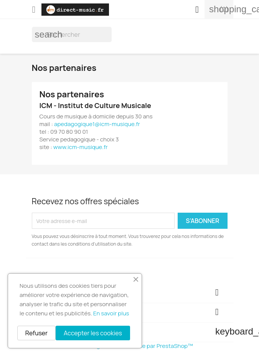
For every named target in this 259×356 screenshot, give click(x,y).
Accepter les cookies (93, 333)
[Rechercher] (72, 34)
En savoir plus (111, 313)
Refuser (36, 333)
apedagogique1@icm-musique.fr (97, 124)
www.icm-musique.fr (80, 147)
